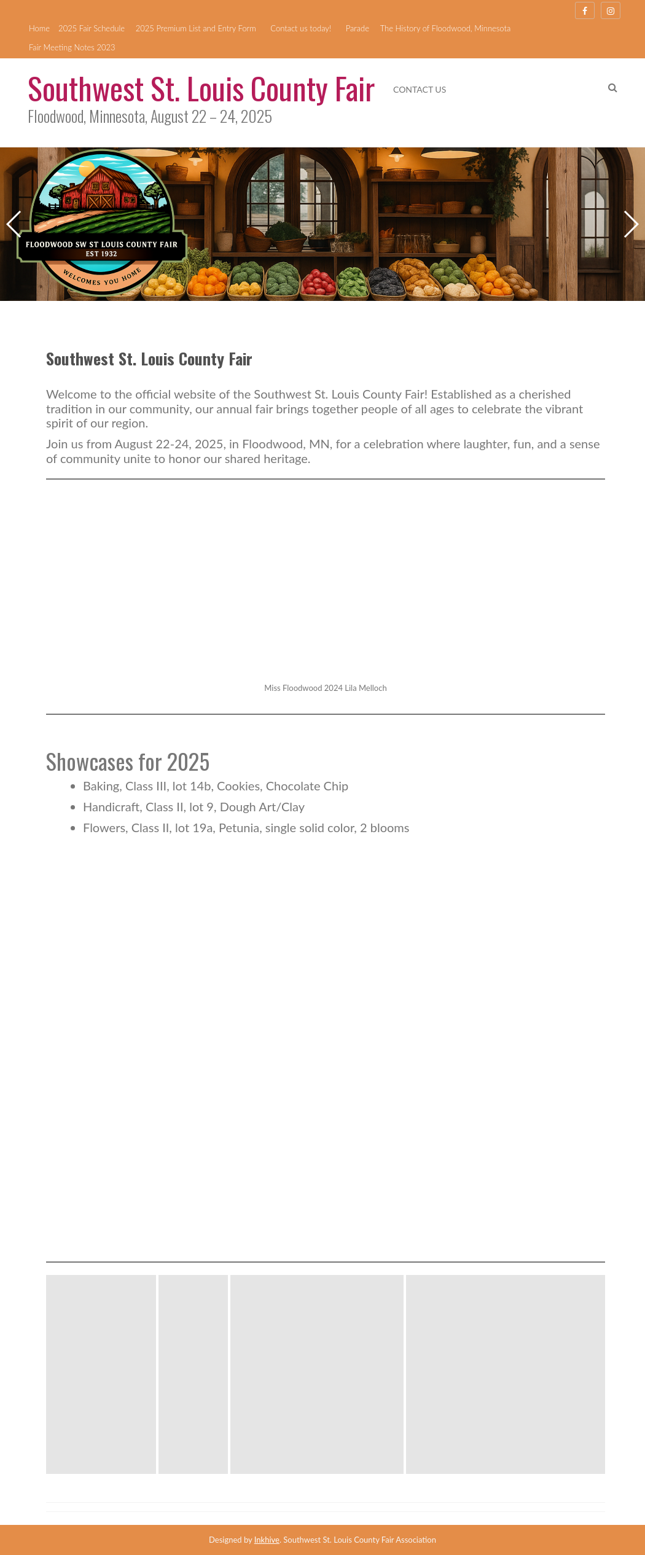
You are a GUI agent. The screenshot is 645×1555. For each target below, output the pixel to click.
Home (39, 28)
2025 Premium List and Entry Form (196, 28)
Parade (357, 28)
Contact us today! (300, 28)
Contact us (419, 89)
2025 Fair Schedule (91, 28)
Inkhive (267, 1540)
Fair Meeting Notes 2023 (72, 47)
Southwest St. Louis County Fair (201, 87)
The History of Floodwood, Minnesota (445, 28)
